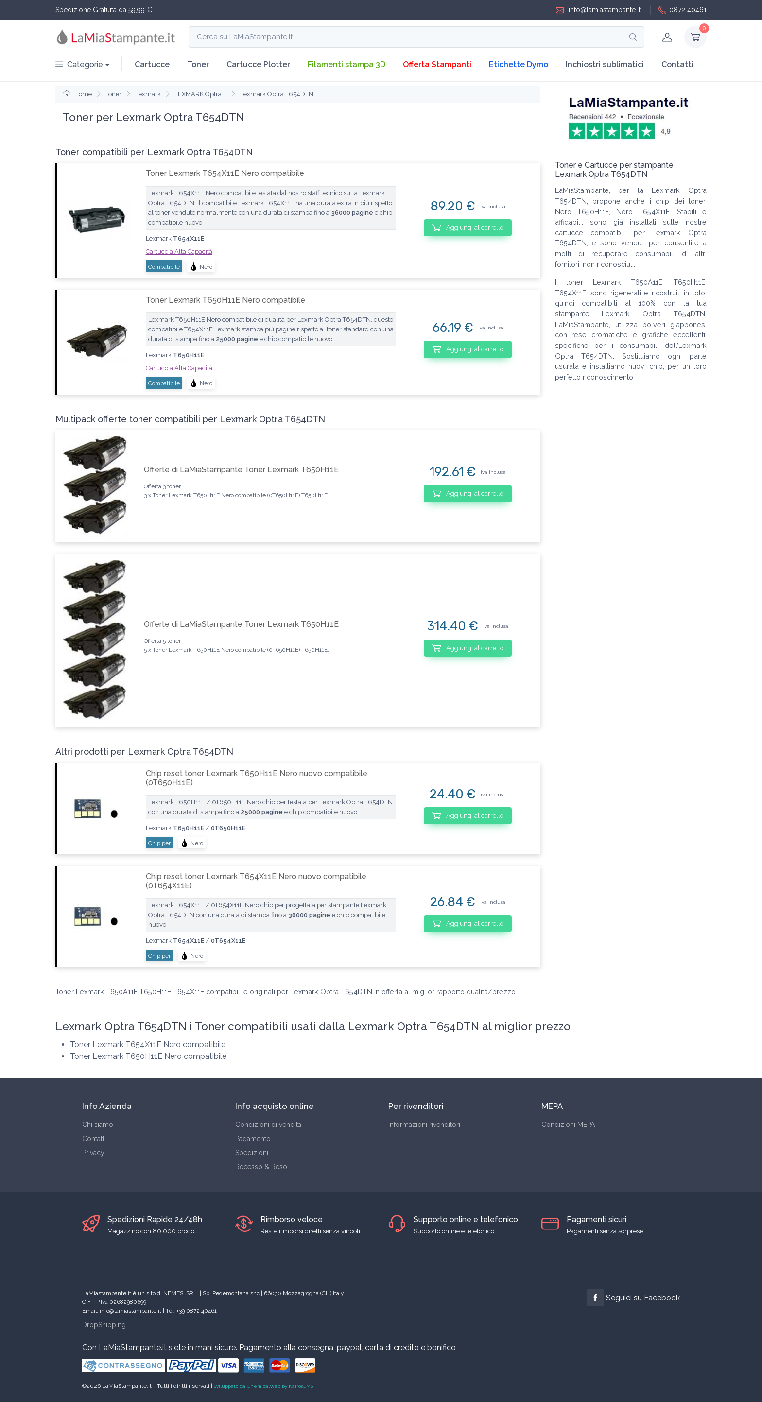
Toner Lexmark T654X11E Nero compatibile (225, 173)
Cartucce (152, 64)
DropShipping (104, 1325)
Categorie (79, 64)
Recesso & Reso (261, 1167)
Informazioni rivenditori (424, 1124)
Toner (198, 64)
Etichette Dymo (518, 64)
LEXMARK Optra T (200, 94)
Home (77, 94)
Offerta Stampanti (437, 64)
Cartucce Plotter (258, 64)
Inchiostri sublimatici (605, 64)
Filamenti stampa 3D (346, 64)
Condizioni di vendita (268, 1124)
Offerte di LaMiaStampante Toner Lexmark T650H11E (241, 469)
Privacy (93, 1153)
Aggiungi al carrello (467, 227)
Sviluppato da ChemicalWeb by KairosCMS (263, 1386)
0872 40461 (682, 10)
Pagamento (253, 1138)
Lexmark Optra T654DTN (276, 94)
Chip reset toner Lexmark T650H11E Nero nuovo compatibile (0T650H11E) (256, 778)
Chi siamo (97, 1124)
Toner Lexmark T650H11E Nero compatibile (225, 300)
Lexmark (148, 94)
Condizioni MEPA (568, 1124)
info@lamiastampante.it (598, 10)
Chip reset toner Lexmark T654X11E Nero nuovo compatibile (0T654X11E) (256, 881)
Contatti (677, 64)
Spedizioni (251, 1153)
